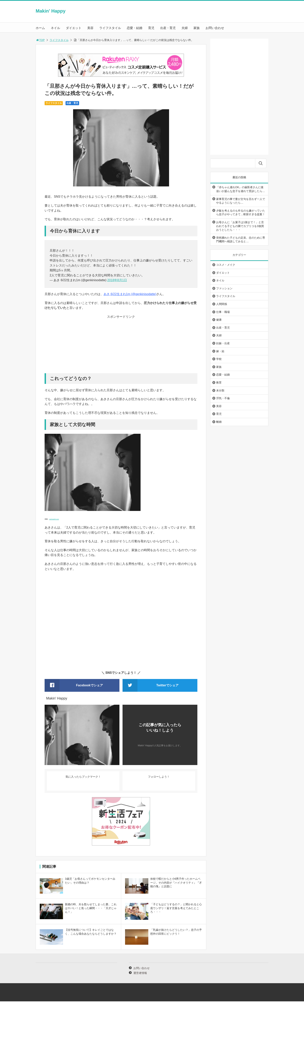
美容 (90, 28)
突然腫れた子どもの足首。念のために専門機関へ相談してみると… (240, 239)
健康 (219, 319)
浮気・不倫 (223, 398)
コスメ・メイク (225, 264)
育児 (151, 28)
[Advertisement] (121, 346)
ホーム (40, 28)
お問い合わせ (215, 28)
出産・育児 (168, 28)
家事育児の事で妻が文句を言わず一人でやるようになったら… (240, 200)
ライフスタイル (110, 28)
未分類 (220, 390)
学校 (219, 358)
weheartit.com (54, 519)
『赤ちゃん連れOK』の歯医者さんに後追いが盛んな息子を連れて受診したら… (240, 189)
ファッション (224, 288)
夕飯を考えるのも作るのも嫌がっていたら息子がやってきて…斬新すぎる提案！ (240, 212)
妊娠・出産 (223, 343)
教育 (219, 382)
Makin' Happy (51, 11)
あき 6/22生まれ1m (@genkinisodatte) (130, 294)
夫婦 (184, 28)
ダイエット (73, 28)
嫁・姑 (220, 351)
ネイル (55, 28)
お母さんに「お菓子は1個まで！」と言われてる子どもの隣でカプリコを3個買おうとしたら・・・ (240, 226)
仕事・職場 (223, 311)
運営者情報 (140, 972)
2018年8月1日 (117, 280)
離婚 (219, 421)
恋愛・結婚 (134, 28)
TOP (40, 40)
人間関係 (221, 304)
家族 (196, 28)
